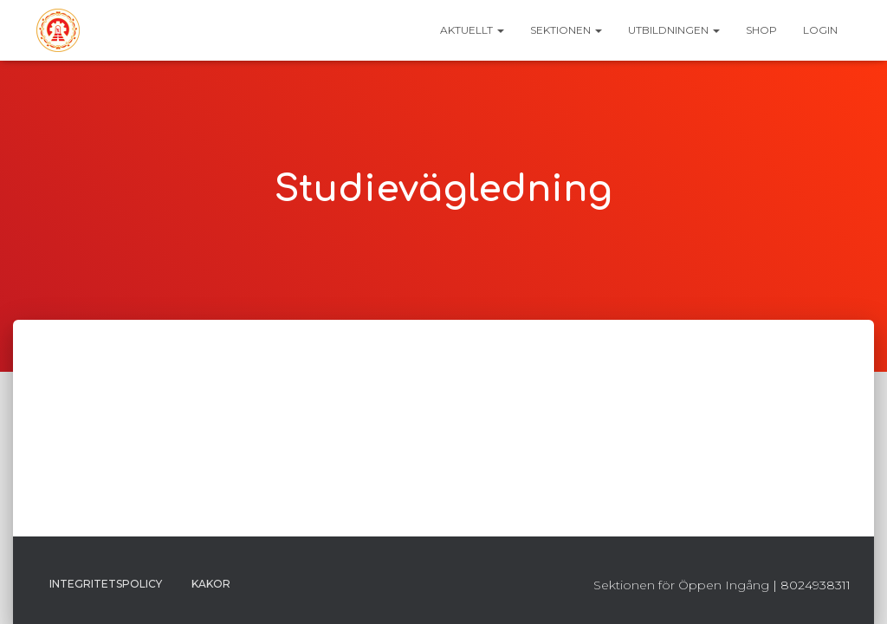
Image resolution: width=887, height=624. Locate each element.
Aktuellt (472, 29)
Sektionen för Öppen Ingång (681, 585)
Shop (761, 29)
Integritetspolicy (105, 583)
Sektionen (566, 29)
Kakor (210, 583)
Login (820, 29)
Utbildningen (674, 29)
